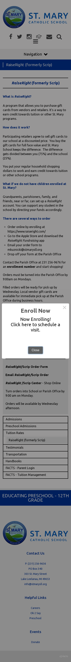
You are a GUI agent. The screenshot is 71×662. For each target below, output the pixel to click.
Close (35, 350)
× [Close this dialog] (64, 308)
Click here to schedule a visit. (35, 327)
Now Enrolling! (35, 319)
